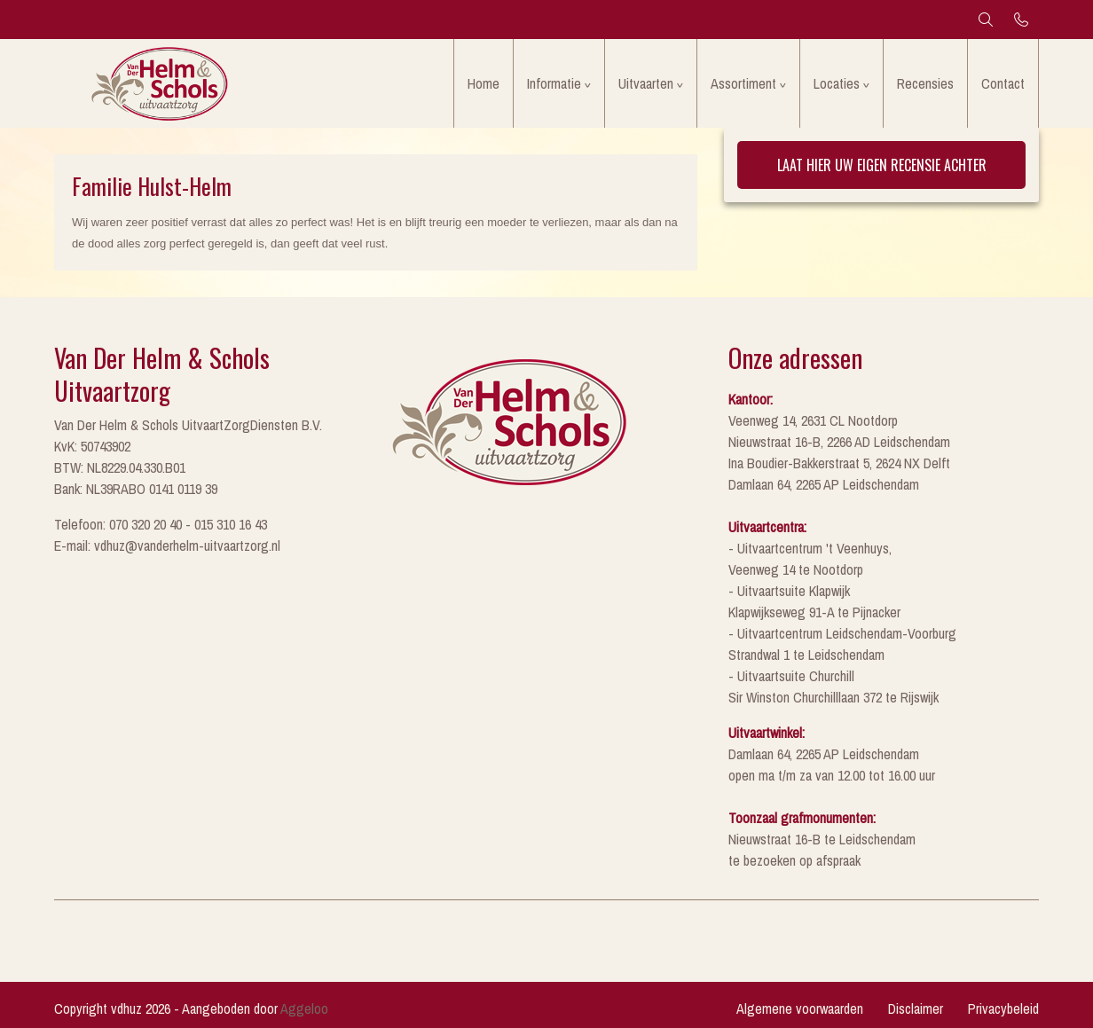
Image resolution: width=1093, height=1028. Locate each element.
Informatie (554, 83)
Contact (1003, 83)
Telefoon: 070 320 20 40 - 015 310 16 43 (160, 524)
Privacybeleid (1003, 1008)
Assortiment (743, 83)
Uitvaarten (645, 83)
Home (483, 83)
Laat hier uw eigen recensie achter (882, 165)
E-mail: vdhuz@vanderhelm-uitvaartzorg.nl (167, 545)
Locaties (837, 83)
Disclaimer (915, 1008)
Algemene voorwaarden (799, 1008)
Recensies (925, 83)
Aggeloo (304, 1008)
